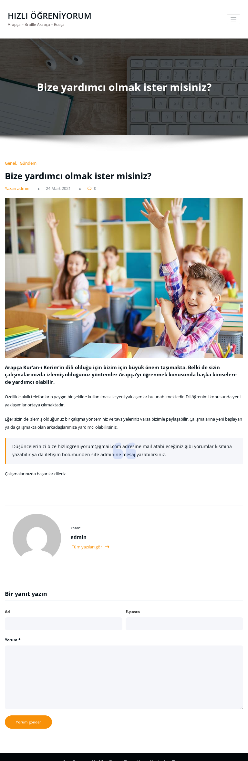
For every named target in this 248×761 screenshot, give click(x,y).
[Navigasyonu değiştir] (234, 19)
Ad (7, 603)
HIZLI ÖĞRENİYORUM (46, 15)
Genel (10, 162)
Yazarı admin (15, 186)
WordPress (111, 752)
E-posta (133, 603)
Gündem (25, 162)
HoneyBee (145, 752)
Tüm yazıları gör (90, 538)
